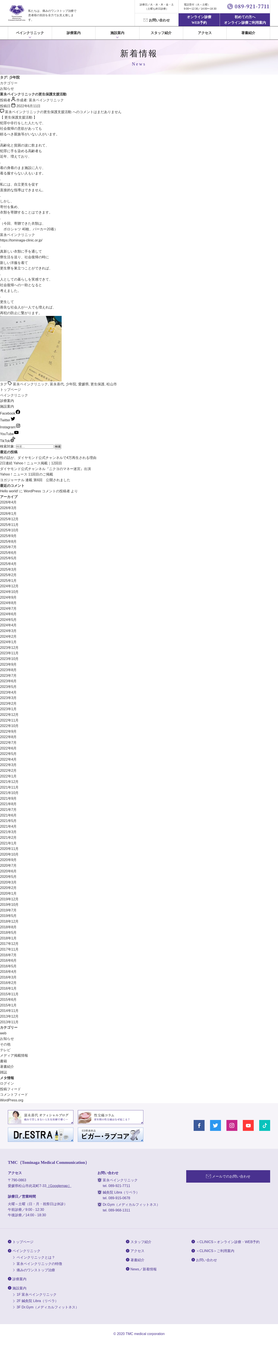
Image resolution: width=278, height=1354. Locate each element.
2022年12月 (9, 715)
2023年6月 (8, 681)
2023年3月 (8, 698)
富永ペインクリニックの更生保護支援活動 (33, 94)
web (3, 1033)
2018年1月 (8, 938)
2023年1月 (8, 709)
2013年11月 (9, 1022)
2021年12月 (9, 782)
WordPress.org (11, 1100)
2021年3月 (8, 832)
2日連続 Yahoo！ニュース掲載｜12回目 (31, 463)
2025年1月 (8, 580)
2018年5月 (8, 932)
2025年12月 (9, 519)
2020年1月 (8, 893)
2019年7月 (8, 910)
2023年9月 (8, 664)
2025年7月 (8, 547)
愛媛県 (83, 384)
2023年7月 (8, 675)
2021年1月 (8, 843)
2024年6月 (8, 614)
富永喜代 (57, 384)
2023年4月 (8, 692)
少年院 (71, 384)
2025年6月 (8, 553)
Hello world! (9, 491)
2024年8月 (8, 603)
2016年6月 (8, 960)
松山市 (111, 384)
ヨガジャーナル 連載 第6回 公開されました (35, 480)
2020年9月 (8, 860)
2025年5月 (8, 558)
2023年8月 (8, 670)
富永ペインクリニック (46, 100)
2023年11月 (9, 653)
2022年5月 (8, 754)
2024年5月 (8, 620)
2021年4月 (8, 826)
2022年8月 (8, 737)
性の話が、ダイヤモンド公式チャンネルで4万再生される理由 (48, 458)
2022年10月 (9, 726)
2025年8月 (8, 541)
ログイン (7, 1083)
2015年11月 (9, 994)
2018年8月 (8, 927)
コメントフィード (14, 1094)
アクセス (205, 33)
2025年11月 (9, 525)
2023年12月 (9, 647)
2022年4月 (8, 759)
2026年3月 (8, 508)
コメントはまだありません (63, 112)
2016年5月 (8, 966)
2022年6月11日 (28, 106)
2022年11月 (9, 720)
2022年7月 (8, 742)
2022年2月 (8, 770)
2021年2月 (8, 837)
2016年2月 (8, 983)
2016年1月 (8, 988)
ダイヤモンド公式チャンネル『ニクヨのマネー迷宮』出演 (45, 469)
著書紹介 (248, 33)
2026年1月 (8, 513)
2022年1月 (8, 776)
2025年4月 (8, 564)
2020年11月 (9, 849)
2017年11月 (9, 949)
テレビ (5, 1050)
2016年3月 (8, 977)
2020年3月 (8, 882)
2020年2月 (8, 888)
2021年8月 (8, 804)
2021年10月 (9, 793)
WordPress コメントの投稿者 (47, 491)
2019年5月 (8, 916)
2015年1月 (8, 1005)
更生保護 (97, 384)
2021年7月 (8, 809)
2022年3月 (8, 765)
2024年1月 (8, 642)
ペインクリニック (30, 33)
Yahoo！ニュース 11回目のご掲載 (26, 474)
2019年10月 (9, 904)
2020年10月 (9, 854)
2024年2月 (8, 636)
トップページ (10, 389)
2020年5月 (8, 877)
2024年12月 (9, 586)
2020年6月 (8, 871)
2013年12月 (9, 1016)
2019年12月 (9, 899)
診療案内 (74, 33)
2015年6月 (8, 999)
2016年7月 (8, 955)
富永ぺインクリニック (16, 13)
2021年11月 (9, 787)
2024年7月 (8, 608)
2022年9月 (8, 731)
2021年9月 (8, 798)
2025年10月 (9, 530)
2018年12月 (9, 921)
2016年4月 (8, 971)
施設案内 (7, 406)
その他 (5, 1044)
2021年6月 (8, 815)
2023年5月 (8, 687)
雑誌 (3, 1072)
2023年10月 (9, 659)
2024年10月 (9, 592)
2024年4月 (8, 625)
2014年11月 (9, 1011)
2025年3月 (8, 569)
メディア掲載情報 (14, 1055)
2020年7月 (8, 865)
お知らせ (7, 88)
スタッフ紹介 (161, 33)
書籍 (3, 1061)
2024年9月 (8, 597)
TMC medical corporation (145, 1334)
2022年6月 (8, 748)
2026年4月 (8, 502)
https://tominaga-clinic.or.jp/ (21, 240)
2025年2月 (8, 575)
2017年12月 (9, 944)
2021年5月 (8, 821)
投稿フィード (10, 1089)
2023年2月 (8, 703)
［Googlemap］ (58, 1186)
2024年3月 (8, 631)
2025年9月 (8, 536)
